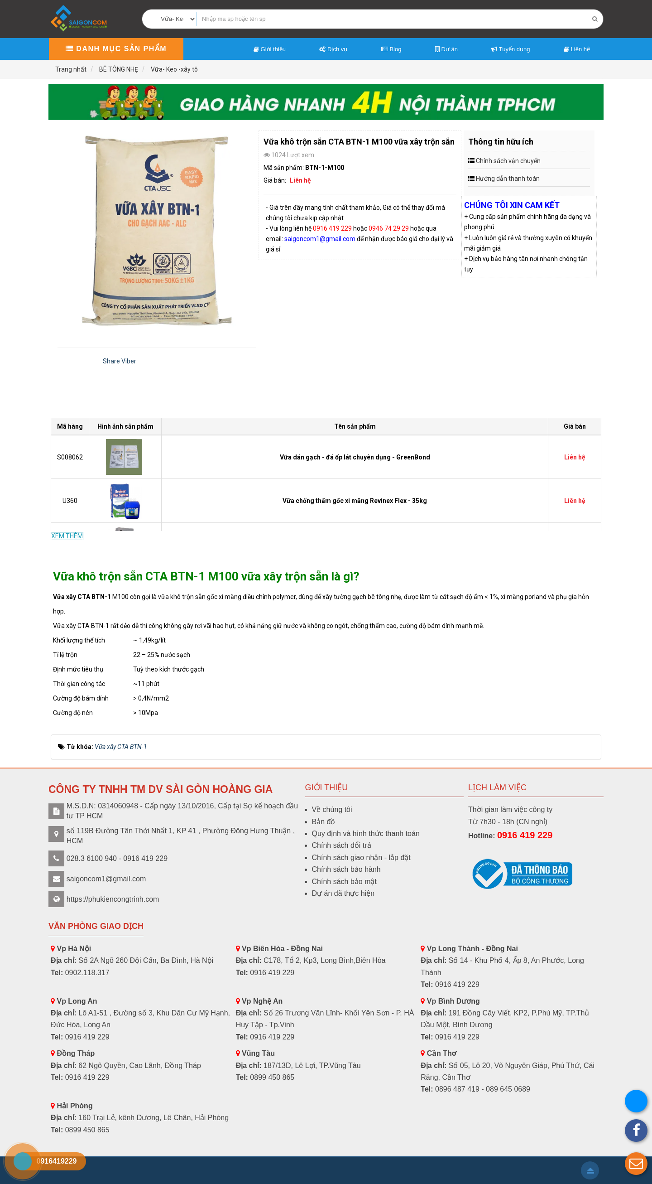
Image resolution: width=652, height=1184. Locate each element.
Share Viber (119, 361)
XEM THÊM (67, 536)
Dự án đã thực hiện (343, 893)
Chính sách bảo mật (344, 881)
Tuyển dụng (510, 49)
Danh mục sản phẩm (116, 49)
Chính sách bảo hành (346, 869)
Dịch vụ (333, 49)
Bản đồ (324, 822)
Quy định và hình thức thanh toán (366, 833)
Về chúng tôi (332, 809)
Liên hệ (577, 49)
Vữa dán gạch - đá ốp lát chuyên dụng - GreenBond (355, 457)
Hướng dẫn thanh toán (508, 178)
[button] (636, 1163)
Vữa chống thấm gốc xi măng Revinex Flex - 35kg (355, 500)
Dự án (446, 49)
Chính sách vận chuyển (508, 160)
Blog (391, 49)
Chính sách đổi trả (341, 845)
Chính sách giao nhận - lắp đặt (361, 857)
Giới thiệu (270, 49)
